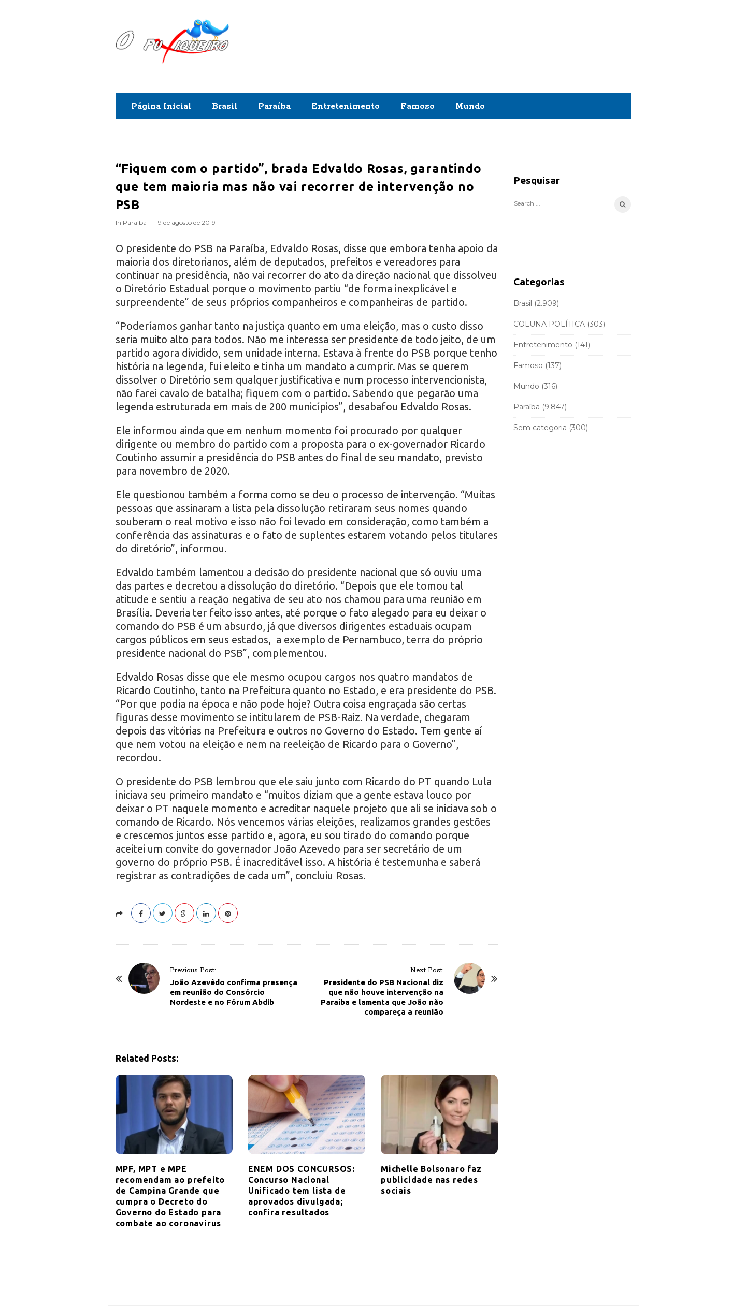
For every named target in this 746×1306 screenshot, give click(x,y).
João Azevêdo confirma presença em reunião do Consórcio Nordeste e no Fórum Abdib (233, 992)
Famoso (417, 106)
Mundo (470, 106)
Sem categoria (540, 427)
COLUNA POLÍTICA (549, 324)
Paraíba (274, 106)
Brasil (224, 106)
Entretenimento (345, 106)
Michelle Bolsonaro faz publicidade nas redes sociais (431, 1179)
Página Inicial (161, 106)
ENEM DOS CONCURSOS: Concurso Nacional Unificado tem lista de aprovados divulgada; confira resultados (301, 1190)
